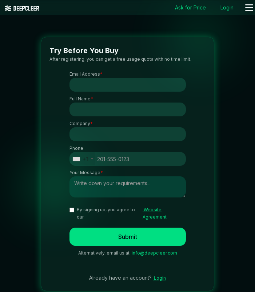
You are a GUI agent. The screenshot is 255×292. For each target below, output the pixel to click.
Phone (76, 148)
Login (159, 278)
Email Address (86, 74)
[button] (249, 7)
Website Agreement (155, 213)
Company (81, 123)
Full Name (81, 99)
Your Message (86, 172)
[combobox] (82, 158)
